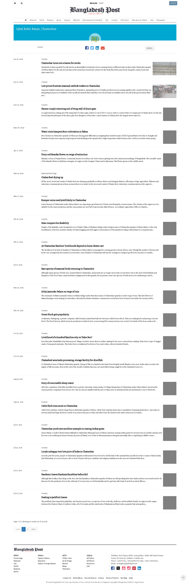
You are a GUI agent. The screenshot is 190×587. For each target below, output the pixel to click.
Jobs (151, 20)
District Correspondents (47, 563)
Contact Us (67, 578)
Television (66, 569)
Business (50, 20)
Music (64, 566)
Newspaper (161, 20)
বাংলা (101, 3)
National (33, 20)
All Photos (90, 561)
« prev (17, 529)
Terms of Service (112, 578)
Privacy (101, 578)
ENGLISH (93, 3)
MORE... (150, 48)
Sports (58, 20)
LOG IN (173, 3)
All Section (125, 20)
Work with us (77, 578)
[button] (15, 3)
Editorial (76, 20)
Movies (65, 563)
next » (33, 529)
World (41, 20)
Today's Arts (67, 558)
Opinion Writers (44, 558)
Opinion (67, 20)
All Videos (90, 558)
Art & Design (67, 561)
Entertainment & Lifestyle (92, 20)
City (106, 20)
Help (131, 578)
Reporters (41, 561)
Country (114, 20)
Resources (90, 563)
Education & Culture (139, 20)
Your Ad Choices (90, 578)
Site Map (123, 578)
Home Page (18, 558)
